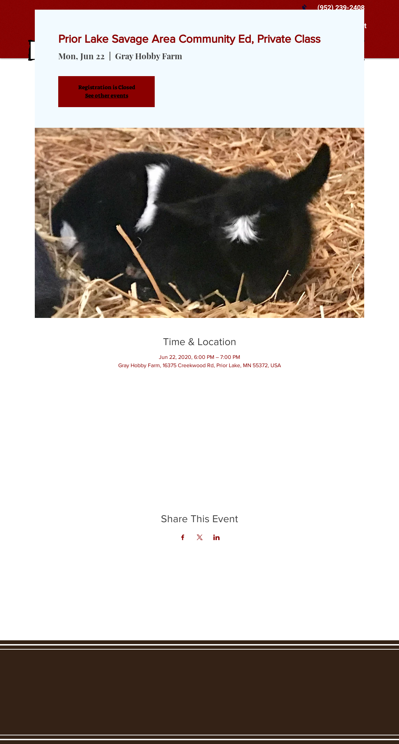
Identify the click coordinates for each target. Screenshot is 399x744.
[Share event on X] (199, 537)
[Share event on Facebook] (183, 537)
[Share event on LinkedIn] (216, 537)
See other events (106, 95)
